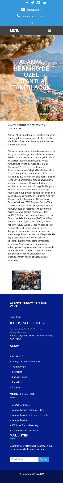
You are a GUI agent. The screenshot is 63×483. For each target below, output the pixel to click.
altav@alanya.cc (31, 10)
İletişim (16, 387)
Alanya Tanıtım (20, 420)
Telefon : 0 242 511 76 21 (22, 329)
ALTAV (40, 474)
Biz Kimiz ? (17, 356)
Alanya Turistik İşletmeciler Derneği (30, 415)
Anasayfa (32, 93)
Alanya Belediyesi (21, 405)
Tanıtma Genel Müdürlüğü (25, 430)
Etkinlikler (17, 372)
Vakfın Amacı (19, 366)
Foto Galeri (17, 382)
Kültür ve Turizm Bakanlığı (25, 425)
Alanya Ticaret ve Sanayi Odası (28, 410)
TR (32, 23)
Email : (40, 329)
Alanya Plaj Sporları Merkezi (26, 361)
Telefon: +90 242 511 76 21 (31, 16)
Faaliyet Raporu (20, 377)
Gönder (43, 459)
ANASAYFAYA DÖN (45, 114)
